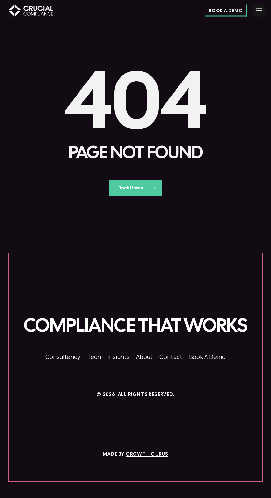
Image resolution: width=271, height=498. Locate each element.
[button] (258, 10)
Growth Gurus (147, 454)
